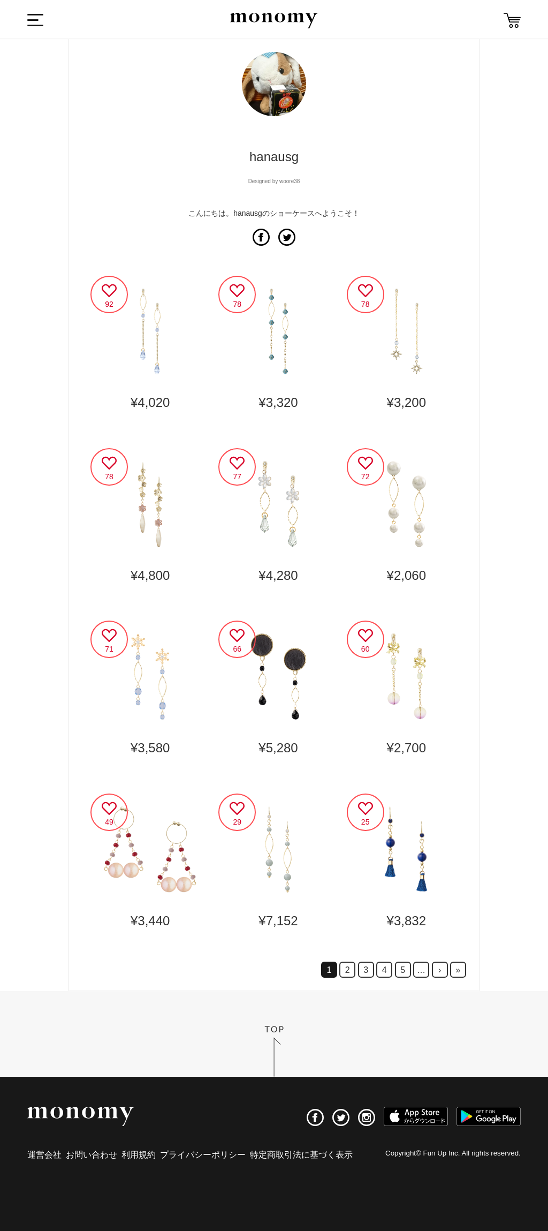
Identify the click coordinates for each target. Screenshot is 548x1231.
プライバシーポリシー (203, 1154)
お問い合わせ (91, 1154)
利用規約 (138, 1154)
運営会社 (44, 1154)
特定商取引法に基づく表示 (301, 1154)
